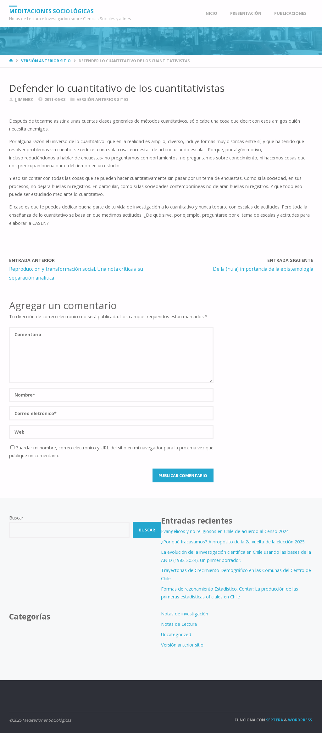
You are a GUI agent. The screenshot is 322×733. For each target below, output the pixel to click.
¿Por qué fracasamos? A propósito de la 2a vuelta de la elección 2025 (233, 542)
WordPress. (300, 720)
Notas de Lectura (179, 624)
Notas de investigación (184, 614)
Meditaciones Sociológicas (51, 10)
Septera (274, 720)
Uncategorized (176, 634)
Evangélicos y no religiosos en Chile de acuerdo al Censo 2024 (225, 531)
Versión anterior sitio (46, 61)
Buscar (16, 518)
